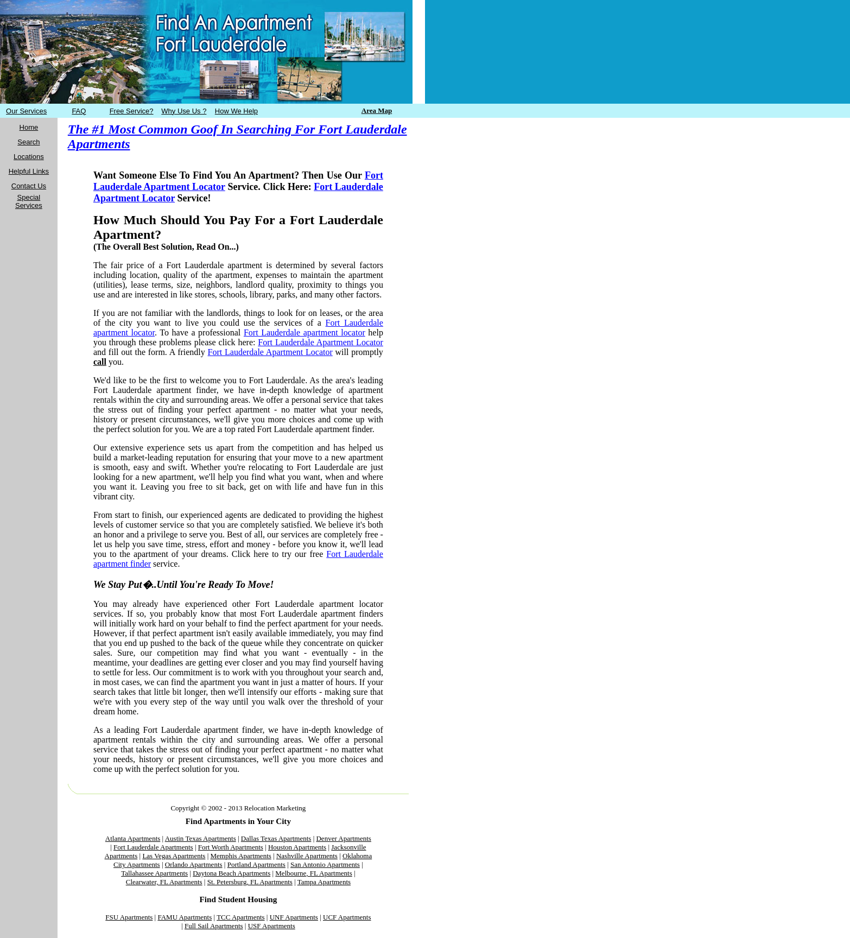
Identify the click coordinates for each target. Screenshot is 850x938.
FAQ (79, 111)
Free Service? (132, 111)
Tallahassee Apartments (154, 873)
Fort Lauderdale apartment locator (304, 332)
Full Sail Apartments (214, 926)
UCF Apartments (347, 917)
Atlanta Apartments (132, 838)
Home (29, 127)
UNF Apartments (294, 917)
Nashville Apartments (307, 856)
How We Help (236, 111)
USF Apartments (271, 926)
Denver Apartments (343, 838)
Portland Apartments (256, 864)
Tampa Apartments (324, 882)
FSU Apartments (129, 917)
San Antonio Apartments (325, 864)
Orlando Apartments (194, 864)
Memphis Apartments (241, 856)
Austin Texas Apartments (200, 838)
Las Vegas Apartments (173, 856)
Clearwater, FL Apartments (164, 882)
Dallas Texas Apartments (276, 838)
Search (28, 142)
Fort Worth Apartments (230, 847)
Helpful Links (29, 171)
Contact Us (28, 186)
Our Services (26, 111)
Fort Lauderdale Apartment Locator (320, 342)
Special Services (28, 201)
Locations (29, 157)
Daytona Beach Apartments (231, 873)
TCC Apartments (240, 917)
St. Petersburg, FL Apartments (250, 882)
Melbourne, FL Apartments (313, 873)
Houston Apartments (297, 847)
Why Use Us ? (183, 111)
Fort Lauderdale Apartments (153, 847)
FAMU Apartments (184, 917)
